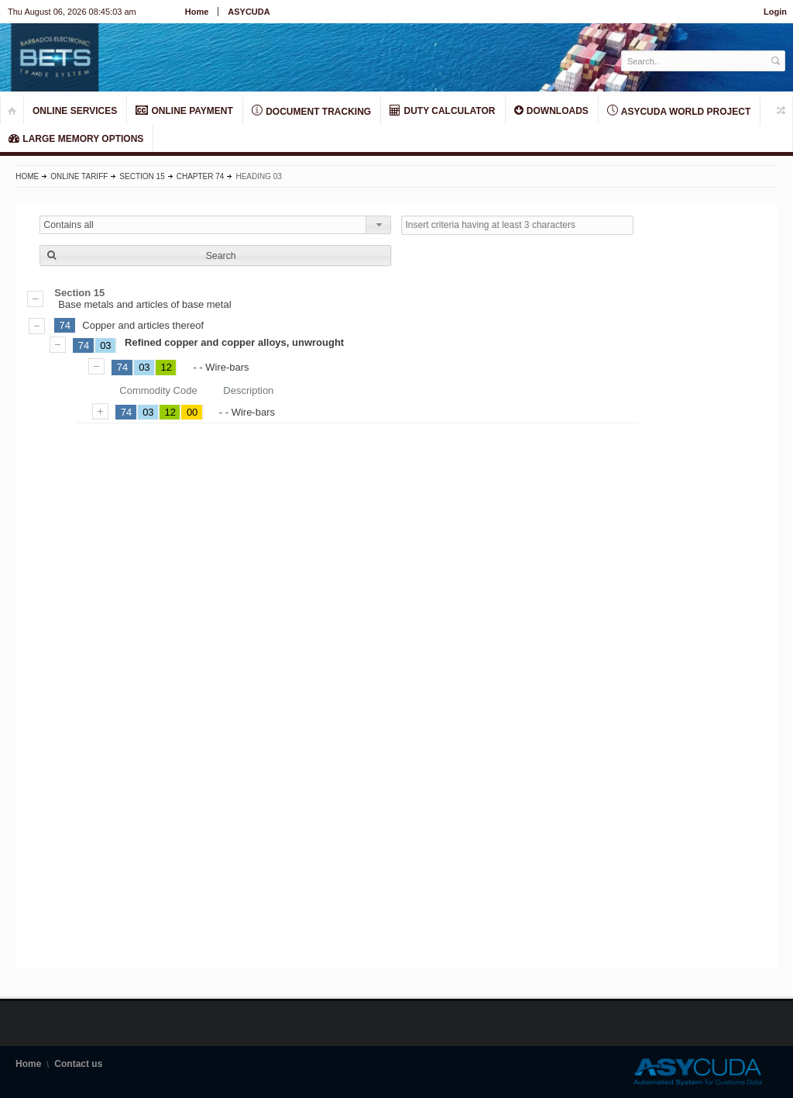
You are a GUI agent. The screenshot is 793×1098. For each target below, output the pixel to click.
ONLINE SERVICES (75, 110)
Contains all (68, 224)
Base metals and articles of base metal (396, 298)
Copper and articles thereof (143, 325)
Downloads (551, 110)
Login (775, 11)
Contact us (78, 1063)
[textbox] (695, 61)
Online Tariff (79, 176)
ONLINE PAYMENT (184, 110)
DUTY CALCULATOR (442, 110)
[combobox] (215, 225)
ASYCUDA (248, 11)
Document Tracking (311, 111)
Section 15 (141, 176)
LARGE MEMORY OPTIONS (76, 138)
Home (197, 11)
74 (65, 325)
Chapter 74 (201, 176)
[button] (215, 255)
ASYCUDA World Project (678, 111)
